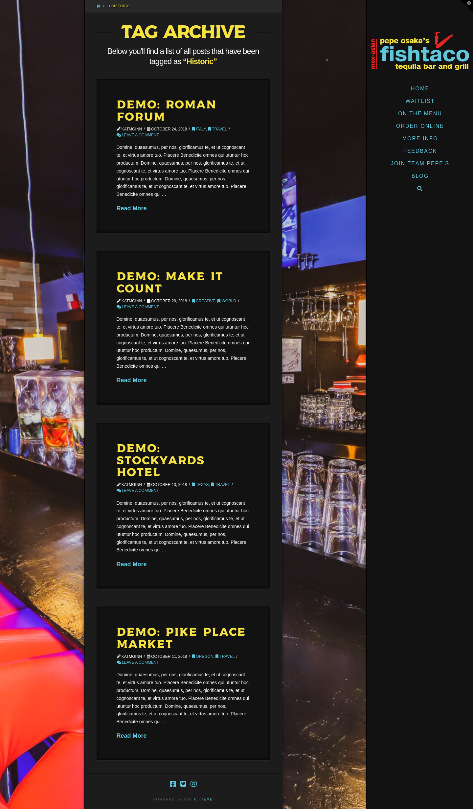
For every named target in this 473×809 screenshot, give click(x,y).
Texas (200, 484)
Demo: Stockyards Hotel (161, 461)
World (226, 301)
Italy (199, 129)
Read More (132, 208)
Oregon (203, 656)
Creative (203, 301)
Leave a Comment (138, 135)
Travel (217, 129)
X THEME (203, 799)
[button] (467, 6)
